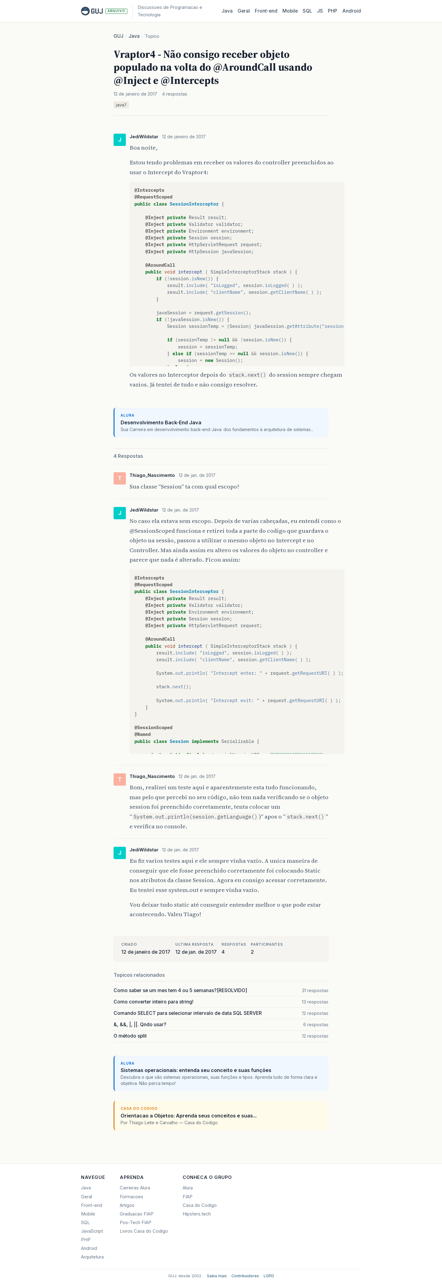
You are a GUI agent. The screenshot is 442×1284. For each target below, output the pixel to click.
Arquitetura (92, 1257)
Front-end (91, 1205)
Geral (244, 11)
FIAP (187, 1197)
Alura (188, 1188)
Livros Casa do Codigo (144, 1231)
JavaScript (92, 1231)
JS (320, 11)
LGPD (269, 1276)
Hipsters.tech (197, 1214)
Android (351, 11)
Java (227, 11)
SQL (307, 11)
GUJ (118, 36)
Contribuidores (245, 1276)
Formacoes (131, 1197)
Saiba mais (217, 1276)
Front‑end (266, 11)
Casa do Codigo (200, 1205)
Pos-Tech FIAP (135, 1222)
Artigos (127, 1205)
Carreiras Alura (135, 1188)
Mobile (290, 11)
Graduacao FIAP (136, 1214)
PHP (332, 11)
